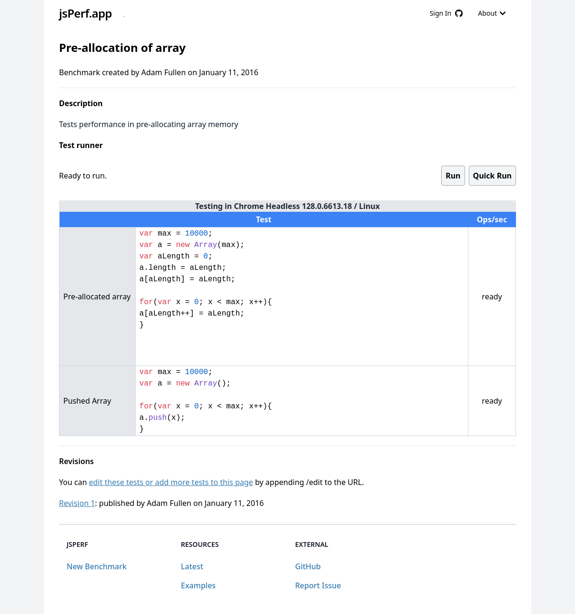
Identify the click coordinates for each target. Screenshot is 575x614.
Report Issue (318, 585)
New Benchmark (97, 566)
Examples (198, 585)
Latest (192, 566)
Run (453, 175)
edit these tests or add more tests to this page (171, 482)
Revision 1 (77, 503)
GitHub (308, 566)
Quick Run (492, 175)
